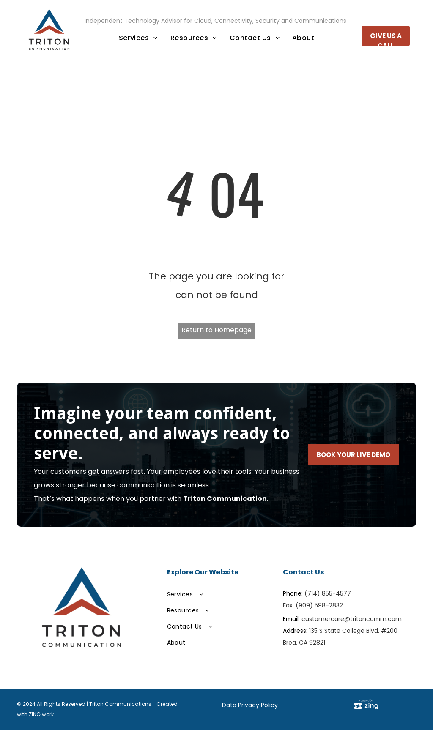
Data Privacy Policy (250, 705)
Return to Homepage (216, 330)
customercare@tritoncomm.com (351, 619)
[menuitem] (138, 38)
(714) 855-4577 (327, 593)
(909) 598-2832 (319, 605)
